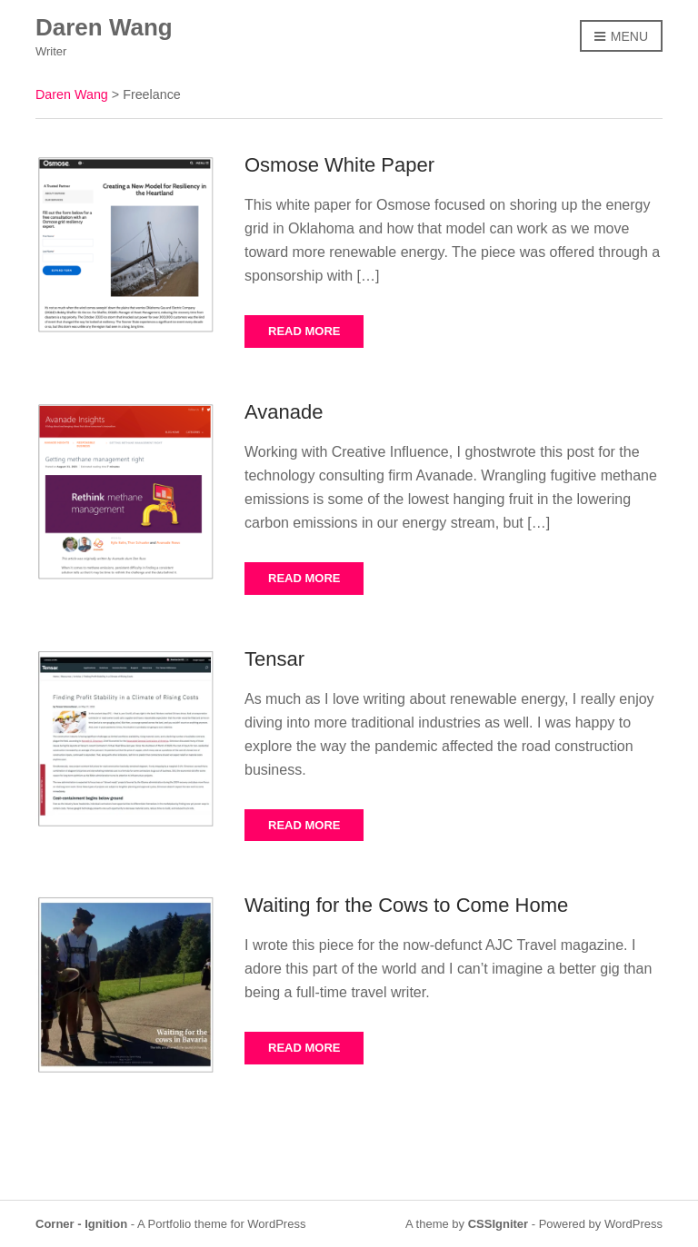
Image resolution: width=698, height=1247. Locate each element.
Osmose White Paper (339, 164)
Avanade (283, 412)
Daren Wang (104, 27)
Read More (304, 331)
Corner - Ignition (81, 1224)
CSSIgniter (498, 1224)
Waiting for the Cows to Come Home (406, 905)
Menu (621, 37)
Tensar (274, 659)
